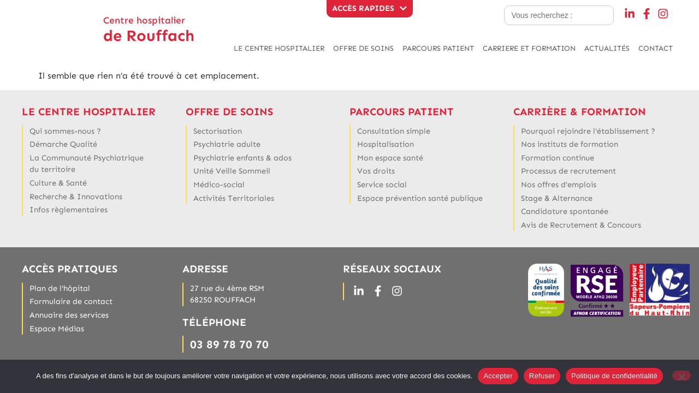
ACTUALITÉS (607, 48)
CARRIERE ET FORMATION (529, 48)
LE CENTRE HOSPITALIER (279, 48)
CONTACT (655, 48)
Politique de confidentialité (614, 376)
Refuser (542, 376)
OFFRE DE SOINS (363, 48)
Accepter (497, 376)
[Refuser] (681, 375)
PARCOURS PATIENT (438, 48)
